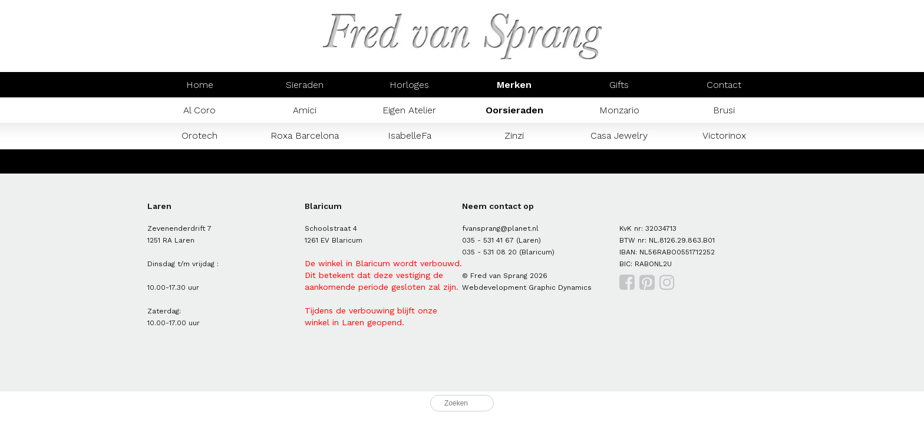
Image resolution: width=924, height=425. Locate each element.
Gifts (619, 84)
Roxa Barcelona (304, 135)
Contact (724, 84)
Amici (304, 110)
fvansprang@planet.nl (500, 228)
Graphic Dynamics (560, 287)
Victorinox (724, 135)
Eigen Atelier (409, 110)
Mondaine (200, 160)
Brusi (724, 110)
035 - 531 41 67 (488, 240)
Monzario (619, 110)
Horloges (409, 84)
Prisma (304, 160)
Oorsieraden (514, 110)
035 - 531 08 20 (489, 252)
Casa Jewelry (619, 135)
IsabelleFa (409, 135)
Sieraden (305, 84)
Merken (514, 84)
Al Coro (199, 110)
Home (199, 84)
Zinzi (514, 135)
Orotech (199, 135)
